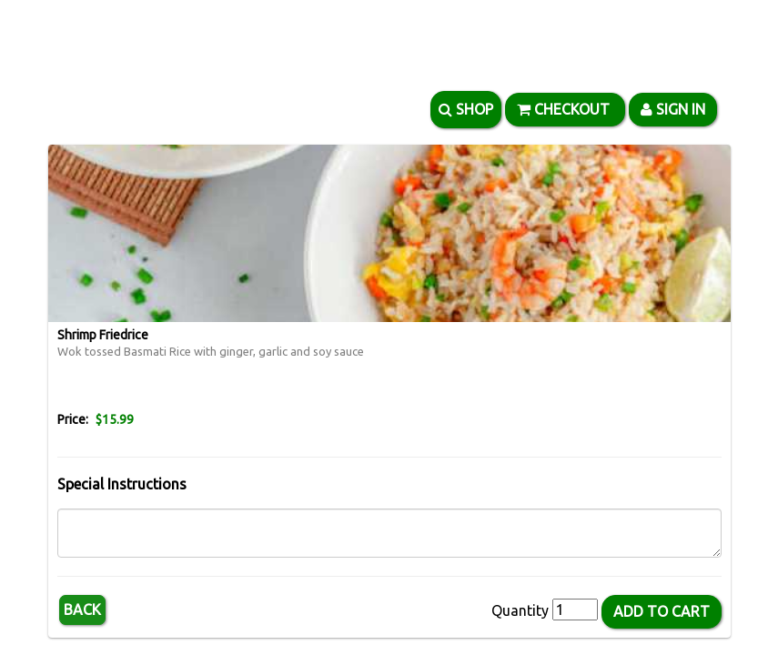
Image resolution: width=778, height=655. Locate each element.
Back (82, 609)
